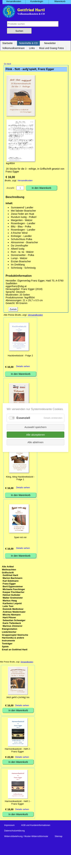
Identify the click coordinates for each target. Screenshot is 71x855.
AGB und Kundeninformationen (35, 825)
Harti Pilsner (9, 618)
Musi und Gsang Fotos (51, 48)
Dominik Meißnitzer (13, 609)
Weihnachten (9, 570)
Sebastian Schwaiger (14, 620)
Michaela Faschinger (14, 589)
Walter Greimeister (13, 598)
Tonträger (7, 644)
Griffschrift (8, 573)
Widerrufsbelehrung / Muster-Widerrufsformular (26, 836)
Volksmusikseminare (13, 48)
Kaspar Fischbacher (13, 592)
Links (32, 48)
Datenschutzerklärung (14, 831)
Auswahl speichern (36, 426)
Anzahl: (10, 188)
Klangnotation (9, 629)
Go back (7, 64)
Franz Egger (9, 584)
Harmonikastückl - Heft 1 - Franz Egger (18, 803)
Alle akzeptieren (35, 434)
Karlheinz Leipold (12, 603)
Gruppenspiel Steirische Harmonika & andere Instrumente (15, 638)
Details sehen (23, 366)
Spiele (5, 647)
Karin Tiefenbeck (12, 623)
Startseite (7, 43)
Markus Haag (10, 601)
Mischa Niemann (12, 615)
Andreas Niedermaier (14, 612)
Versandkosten (24, 180)
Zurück (13, 309)
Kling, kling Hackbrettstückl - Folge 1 (20, 478)
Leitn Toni (8, 606)
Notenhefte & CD (28, 43)
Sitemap (58, 836)
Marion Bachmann (12, 578)
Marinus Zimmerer (12, 626)
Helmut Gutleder (11, 595)
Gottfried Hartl (10, 575)
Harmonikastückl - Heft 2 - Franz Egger (18, 750)
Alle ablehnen (35, 442)
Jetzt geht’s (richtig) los (17, 697)
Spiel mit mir (20, 537)
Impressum (9, 825)
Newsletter (50, 43)
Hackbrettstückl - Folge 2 (20, 356)
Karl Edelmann (11, 581)
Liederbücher (9, 632)
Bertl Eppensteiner (13, 587)
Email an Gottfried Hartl (14, 650)
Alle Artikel (8, 567)
